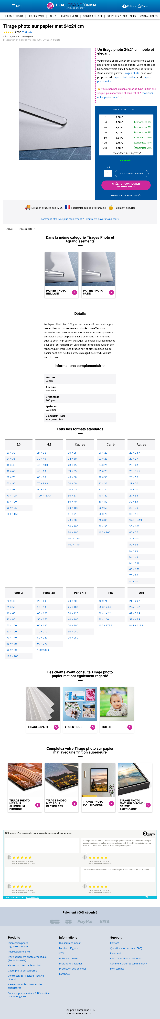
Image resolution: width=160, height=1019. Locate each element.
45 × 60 (41, 462)
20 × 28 (133, 456)
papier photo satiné (139, 77)
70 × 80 (133, 567)
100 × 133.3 (43, 487)
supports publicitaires (121, 16)
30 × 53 (133, 493)
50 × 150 (42, 611)
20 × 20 (103, 444)
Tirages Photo (124, 73)
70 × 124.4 (104, 598)
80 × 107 (134, 573)
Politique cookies (68, 950)
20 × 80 (72, 592)
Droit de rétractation (70, 955)
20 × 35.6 (134, 462)
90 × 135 (11, 499)
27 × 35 (133, 487)
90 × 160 (103, 611)
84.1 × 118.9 (136, 617)
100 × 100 (104, 524)
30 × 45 (11, 456)
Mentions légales (68, 940)
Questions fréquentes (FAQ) (125, 940)
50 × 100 (11, 617)
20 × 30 (11, 444)
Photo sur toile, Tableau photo (24, 953)
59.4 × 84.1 (135, 611)
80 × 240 (42, 629)
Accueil (10, 224)
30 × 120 (73, 605)
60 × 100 (134, 554)
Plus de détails (32, 889)
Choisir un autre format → (126, 105)
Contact (114, 934)
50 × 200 (73, 617)
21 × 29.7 (134, 592)
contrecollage (92, 16)
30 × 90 (41, 598)
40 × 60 (11, 462)
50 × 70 (72, 493)
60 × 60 (103, 499)
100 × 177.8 (105, 617)
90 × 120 (42, 481)
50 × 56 (133, 536)
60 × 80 (41, 469)
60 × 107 (73, 499)
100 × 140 (73, 536)
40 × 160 (73, 611)
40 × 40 (103, 487)
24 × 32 (41, 444)
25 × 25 (103, 462)
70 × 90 (72, 512)
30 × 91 (133, 505)
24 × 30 (72, 450)
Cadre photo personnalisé (22, 959)
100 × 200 (12, 648)
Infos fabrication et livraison (125, 950)
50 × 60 (72, 475)
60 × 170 (134, 561)
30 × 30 (103, 469)
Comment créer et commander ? (128, 955)
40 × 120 (42, 605)
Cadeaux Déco (149, 16)
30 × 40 (41, 450)
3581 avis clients (13, 889)
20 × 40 (11, 592)
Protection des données (72, 960)
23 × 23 (103, 450)
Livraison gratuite (50, 39)
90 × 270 (42, 635)
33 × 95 (72, 462)
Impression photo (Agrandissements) (28, 934)
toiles (52, 16)
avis (27, 32)
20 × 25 (72, 444)
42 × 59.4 (134, 605)
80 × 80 (103, 512)
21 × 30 (133, 475)
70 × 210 (42, 623)
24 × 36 (11, 450)
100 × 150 (12, 505)
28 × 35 (72, 456)
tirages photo (14, 16)
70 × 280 (73, 629)
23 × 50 (133, 481)
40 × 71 (103, 592)
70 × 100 (73, 518)
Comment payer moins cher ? (102, 214)
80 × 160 (11, 635)
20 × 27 (133, 450)
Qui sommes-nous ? (70, 934)
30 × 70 (133, 499)
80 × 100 (73, 524)
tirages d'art (36, 16)
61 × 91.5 (12, 481)
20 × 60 (41, 592)
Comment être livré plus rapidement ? (62, 214)
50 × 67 (72, 487)
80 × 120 (11, 493)
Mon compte (117, 960)
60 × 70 (133, 548)
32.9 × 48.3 (135, 512)
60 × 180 (42, 617)
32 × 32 (103, 475)
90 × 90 (103, 518)
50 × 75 (11, 469)
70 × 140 (11, 629)
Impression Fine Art (18, 940)
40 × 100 (134, 530)
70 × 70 (103, 505)
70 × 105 (11, 487)
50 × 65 (72, 481)
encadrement (69, 16)
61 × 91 (72, 505)
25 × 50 (11, 598)
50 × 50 (103, 493)
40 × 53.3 (42, 456)
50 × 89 (133, 542)
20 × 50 (133, 469)
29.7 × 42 (134, 598)
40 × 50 (72, 469)
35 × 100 (134, 518)
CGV (61, 945)
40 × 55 (133, 524)
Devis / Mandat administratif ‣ (126, 191)
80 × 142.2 (104, 605)
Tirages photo (25, 224)
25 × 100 (73, 598)
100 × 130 (73, 530)
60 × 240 (73, 623)
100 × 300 (42, 641)
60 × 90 (11, 475)
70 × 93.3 (42, 475)
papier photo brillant (111, 77)
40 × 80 (11, 611)
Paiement (115, 945)
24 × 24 (103, 456)
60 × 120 (11, 623)
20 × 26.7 (134, 444)
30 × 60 (11, 605)
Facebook (64, 965)
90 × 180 (11, 641)
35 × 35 (103, 481)
